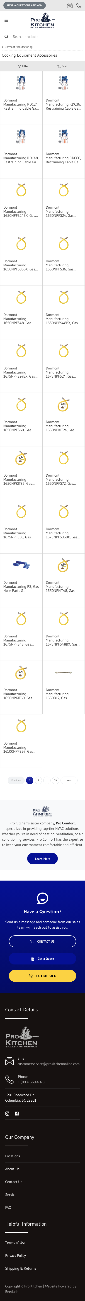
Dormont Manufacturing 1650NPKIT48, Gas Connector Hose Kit (60, 586)
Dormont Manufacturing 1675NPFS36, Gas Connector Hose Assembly (17, 533)
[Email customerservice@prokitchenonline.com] (70, 5)
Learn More (42, 859)
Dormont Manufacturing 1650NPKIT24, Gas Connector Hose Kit (60, 426)
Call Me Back (42, 976)
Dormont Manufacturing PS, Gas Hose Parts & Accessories (21, 586)
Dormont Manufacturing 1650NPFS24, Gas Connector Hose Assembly (59, 211)
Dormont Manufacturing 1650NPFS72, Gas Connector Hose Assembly (59, 479)
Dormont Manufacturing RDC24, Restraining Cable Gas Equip (21, 104)
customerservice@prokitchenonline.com (48, 1063)
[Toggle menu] (6, 20)
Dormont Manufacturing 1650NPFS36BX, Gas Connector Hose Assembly (19, 265)
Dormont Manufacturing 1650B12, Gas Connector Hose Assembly (58, 694)
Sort (62, 66)
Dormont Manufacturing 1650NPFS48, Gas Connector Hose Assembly (17, 319)
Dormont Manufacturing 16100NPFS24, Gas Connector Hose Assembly (18, 747)
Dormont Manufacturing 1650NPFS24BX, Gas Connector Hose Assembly (19, 211)
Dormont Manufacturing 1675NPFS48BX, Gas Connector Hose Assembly (62, 640)
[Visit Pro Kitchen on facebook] (17, 1113)
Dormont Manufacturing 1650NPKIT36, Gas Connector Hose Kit (18, 479)
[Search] (42, 36)
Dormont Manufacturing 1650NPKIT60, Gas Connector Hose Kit (18, 694)
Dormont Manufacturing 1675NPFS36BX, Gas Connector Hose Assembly (61, 533)
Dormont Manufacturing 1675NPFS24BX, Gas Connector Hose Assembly (19, 372)
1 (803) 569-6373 (31, 1082)
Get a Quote (42, 959)
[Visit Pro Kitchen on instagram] (7, 1113)
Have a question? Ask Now (24, 5)
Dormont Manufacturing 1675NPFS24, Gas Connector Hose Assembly (59, 372)
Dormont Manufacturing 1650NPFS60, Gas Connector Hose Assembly (17, 426)
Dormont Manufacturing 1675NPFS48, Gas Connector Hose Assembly (17, 640)
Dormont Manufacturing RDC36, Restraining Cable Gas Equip (63, 104)
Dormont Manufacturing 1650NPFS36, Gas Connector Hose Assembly (59, 265)
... (47, 780)
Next (69, 780)
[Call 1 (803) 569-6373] (79, 5)
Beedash (11, 1291)
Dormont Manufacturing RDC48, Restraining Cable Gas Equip (21, 158)
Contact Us (42, 941)
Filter (23, 66)
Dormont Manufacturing (19, 46)
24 (55, 780)
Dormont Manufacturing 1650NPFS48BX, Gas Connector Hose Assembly (62, 319)
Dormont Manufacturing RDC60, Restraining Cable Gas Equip (63, 158)
